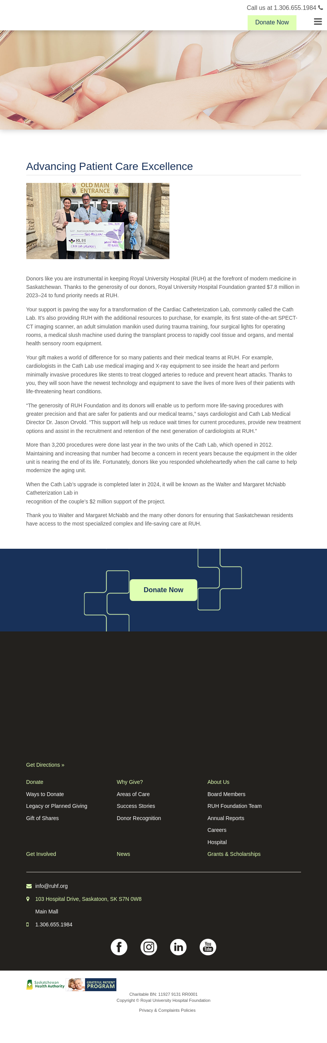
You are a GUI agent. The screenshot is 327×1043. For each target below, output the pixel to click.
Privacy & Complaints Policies (167, 1010)
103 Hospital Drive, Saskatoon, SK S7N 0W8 (88, 899)
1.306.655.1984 (53, 924)
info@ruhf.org (51, 886)
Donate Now (272, 22)
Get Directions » (45, 765)
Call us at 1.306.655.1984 (285, 8)
